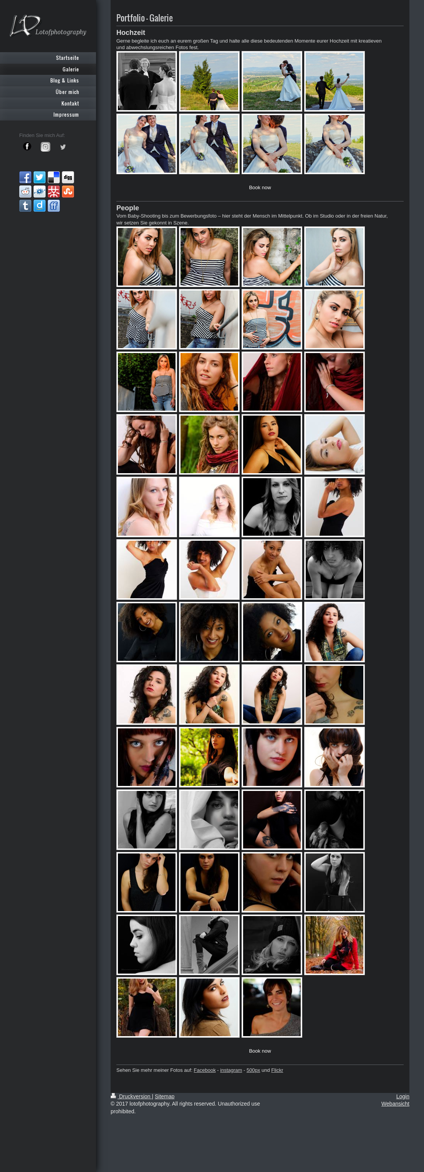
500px (253, 1070)
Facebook (205, 1070)
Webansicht (395, 1104)
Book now (260, 187)
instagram (231, 1070)
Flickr (277, 1070)
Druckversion (131, 1096)
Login (402, 1096)
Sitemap (164, 1096)
